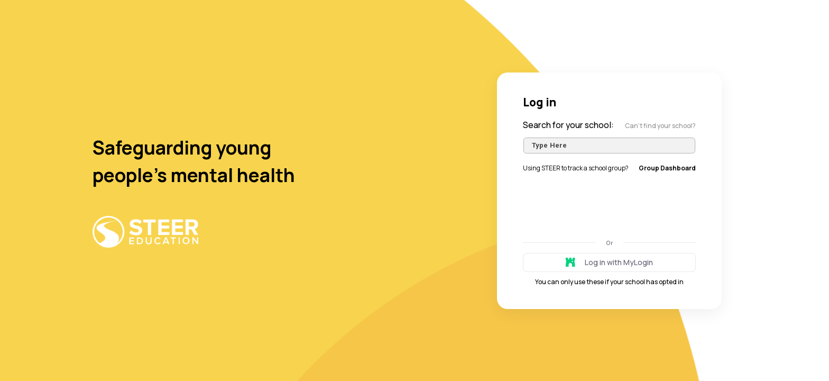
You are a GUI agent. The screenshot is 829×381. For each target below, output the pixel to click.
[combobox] (609, 145)
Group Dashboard (667, 168)
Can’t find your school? (660, 125)
